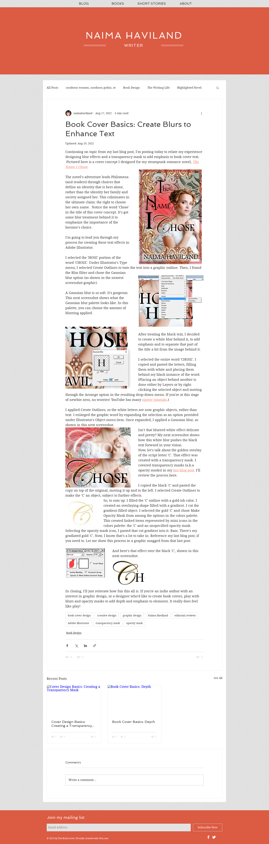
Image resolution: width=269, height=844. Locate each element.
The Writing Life (158, 87)
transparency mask (108, 623)
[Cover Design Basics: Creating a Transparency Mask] (74, 700)
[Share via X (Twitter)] (76, 645)
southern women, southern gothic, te (91, 87)
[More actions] (201, 113)
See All (218, 678)
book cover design (79, 615)
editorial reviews (185, 615)
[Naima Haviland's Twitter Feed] (214, 837)
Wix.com (103, 838)
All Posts (52, 87)
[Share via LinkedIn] (85, 645)
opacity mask (134, 623)
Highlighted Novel (189, 87)
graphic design (132, 615)
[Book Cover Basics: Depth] (135, 700)
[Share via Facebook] (67, 645)
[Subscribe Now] (207, 827)
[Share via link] (94, 645)
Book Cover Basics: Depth (133, 722)
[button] (217, 87)
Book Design (131, 87)
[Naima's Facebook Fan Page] (208, 837)
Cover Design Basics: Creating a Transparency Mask (71, 724)
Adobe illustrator (78, 623)
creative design (106, 615)
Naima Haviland (158, 615)
